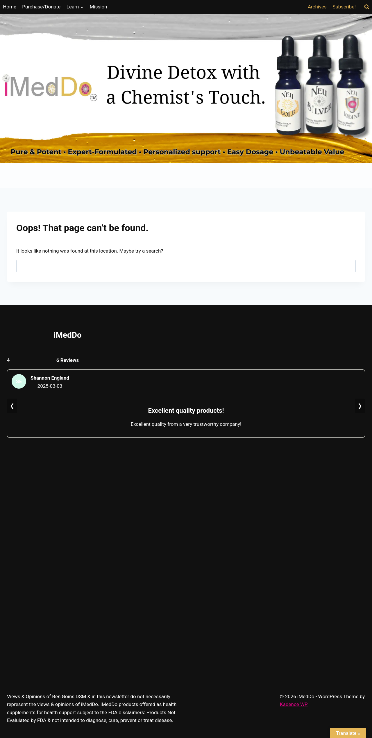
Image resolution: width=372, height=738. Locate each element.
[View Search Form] (367, 7)
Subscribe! (344, 7)
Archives (317, 7)
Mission (98, 7)
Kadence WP (294, 704)
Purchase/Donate (41, 7)
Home (9, 7)
